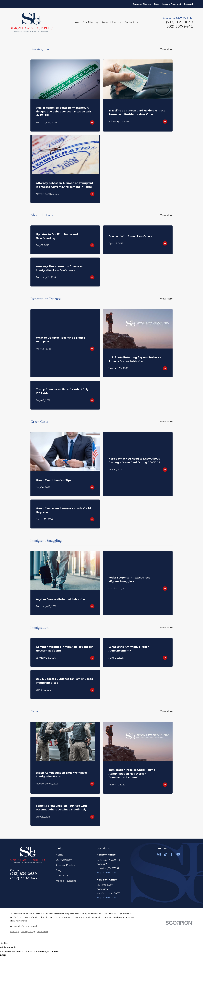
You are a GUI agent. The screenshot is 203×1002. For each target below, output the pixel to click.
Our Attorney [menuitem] (90, 22)
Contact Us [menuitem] (131, 22)
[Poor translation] (3, 956)
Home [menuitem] (75, 22)
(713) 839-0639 (179, 22)
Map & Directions (107, 872)
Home (59, 854)
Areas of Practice (66, 865)
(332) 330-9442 (179, 26)
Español (188, 4)
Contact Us (62, 875)
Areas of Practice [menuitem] (111, 22)
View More (166, 49)
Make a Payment (171, 4)
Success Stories (142, 4)
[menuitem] (14, 931)
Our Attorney (64, 859)
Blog (156, 4)
